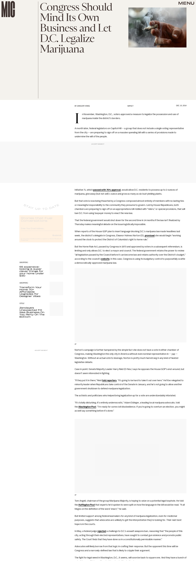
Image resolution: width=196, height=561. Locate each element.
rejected (101, 531)
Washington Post (87, 407)
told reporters (109, 380)
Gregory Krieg (83, 106)
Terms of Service (54, 241)
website (105, 259)
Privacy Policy (24, 242)
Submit (57, 237)
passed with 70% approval (107, 190)
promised (150, 235)
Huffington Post (86, 505)
